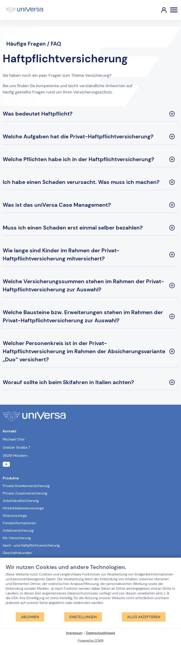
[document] (90, 587)
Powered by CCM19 (90, 641)
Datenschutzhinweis (100, 633)
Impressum (74, 633)
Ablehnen (30, 617)
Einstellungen (83, 617)
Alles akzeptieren (143, 617)
